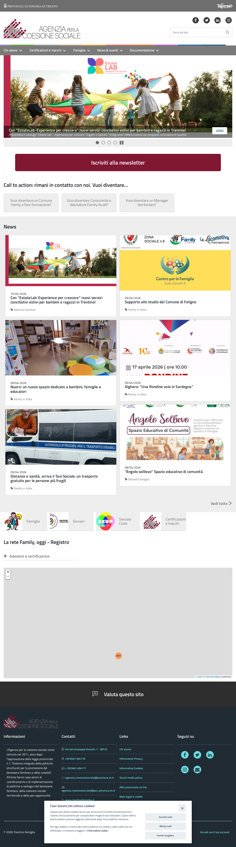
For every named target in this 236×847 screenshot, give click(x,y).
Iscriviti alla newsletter (118, 162)
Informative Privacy (131, 759)
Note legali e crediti (131, 796)
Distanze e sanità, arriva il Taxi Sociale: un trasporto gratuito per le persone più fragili (54, 478)
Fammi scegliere (165, 835)
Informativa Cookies (131, 768)
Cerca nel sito (180, 32)
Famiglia (79, 50)
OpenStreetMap (213, 677)
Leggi (219, 130)
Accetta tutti (165, 817)
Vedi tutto (221, 503)
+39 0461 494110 (75, 759)
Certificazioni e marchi (45, 50)
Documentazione (142, 50)
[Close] (182, 808)
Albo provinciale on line (133, 787)
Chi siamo (11, 50)
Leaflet (199, 677)
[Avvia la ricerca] (227, 32)
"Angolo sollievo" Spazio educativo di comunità (164, 471)
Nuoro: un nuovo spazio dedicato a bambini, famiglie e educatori (56, 389)
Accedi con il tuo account (214, 832)
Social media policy (130, 778)
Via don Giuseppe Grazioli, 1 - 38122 (86, 749)
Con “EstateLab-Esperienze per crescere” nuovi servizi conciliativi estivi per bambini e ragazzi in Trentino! (97, 130)
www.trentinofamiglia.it (79, 800)
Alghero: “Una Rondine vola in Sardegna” (159, 387)
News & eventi (107, 50)
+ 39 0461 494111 (75, 768)
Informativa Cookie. (97, 830)
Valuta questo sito (118, 694)
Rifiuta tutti (165, 826)
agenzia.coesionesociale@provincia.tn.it (89, 778)
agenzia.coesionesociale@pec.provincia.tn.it (88, 790)
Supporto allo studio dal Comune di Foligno (160, 302)
